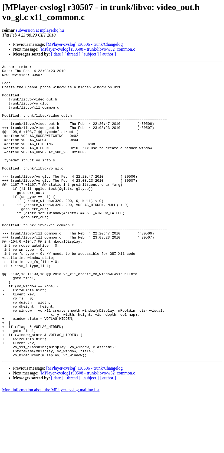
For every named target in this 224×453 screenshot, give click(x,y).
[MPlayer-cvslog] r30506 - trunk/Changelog (84, 44)
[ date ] (57, 54)
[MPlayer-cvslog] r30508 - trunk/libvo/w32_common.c (87, 49)
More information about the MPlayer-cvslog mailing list (51, 448)
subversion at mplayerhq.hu (40, 30)
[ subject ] (90, 54)
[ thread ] (72, 54)
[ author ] (108, 54)
